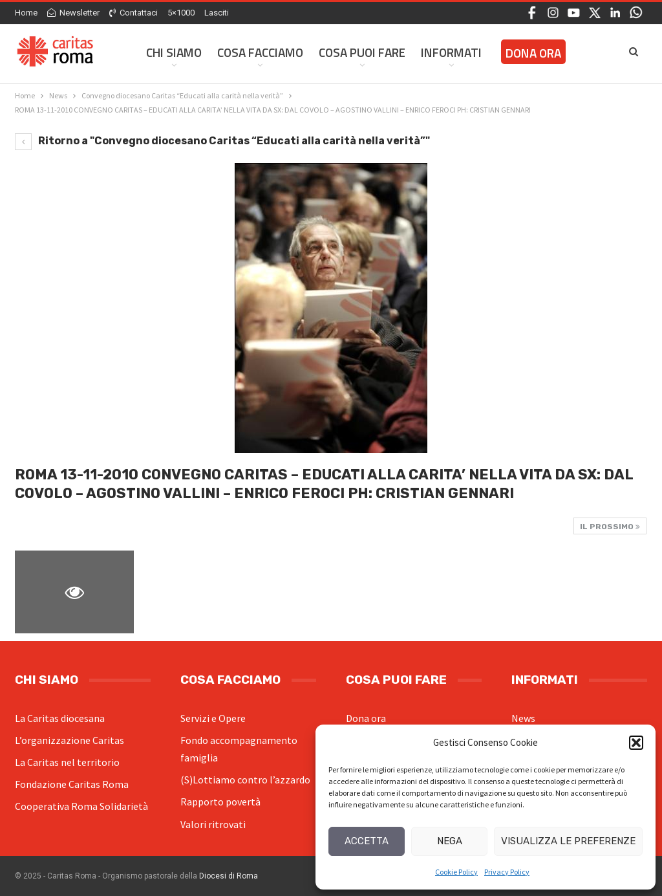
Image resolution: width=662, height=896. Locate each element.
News (523, 718)
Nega (449, 841)
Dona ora (366, 718)
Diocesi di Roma (228, 875)
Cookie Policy (456, 872)
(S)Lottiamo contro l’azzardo (245, 779)
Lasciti (216, 12)
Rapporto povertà (220, 801)
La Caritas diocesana (60, 718)
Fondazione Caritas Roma (72, 784)
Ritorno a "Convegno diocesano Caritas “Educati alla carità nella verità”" (222, 141)
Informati (451, 52)
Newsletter (73, 12)
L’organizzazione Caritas (69, 740)
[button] (636, 742)
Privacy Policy (506, 872)
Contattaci (133, 12)
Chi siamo (174, 52)
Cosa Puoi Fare (362, 52)
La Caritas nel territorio (67, 762)
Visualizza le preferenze (568, 841)
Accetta (367, 841)
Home (26, 12)
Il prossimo (610, 526)
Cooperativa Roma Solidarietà (81, 806)
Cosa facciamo (260, 52)
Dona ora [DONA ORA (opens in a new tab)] (533, 52)
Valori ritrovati (213, 824)
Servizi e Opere (213, 718)
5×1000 (181, 12)
